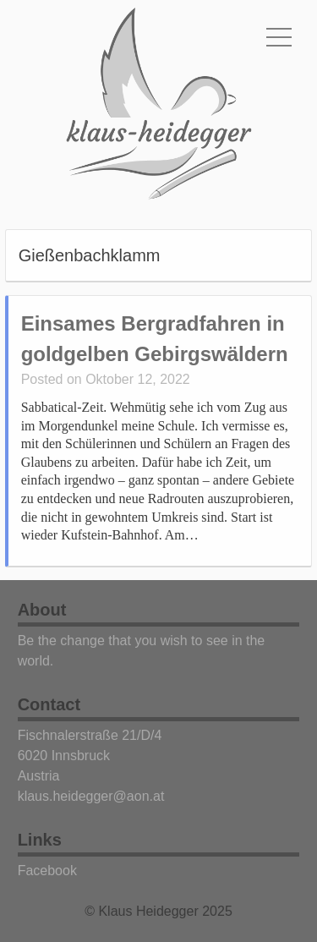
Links (40, 839)
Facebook (47, 870)
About (42, 609)
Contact (49, 704)
